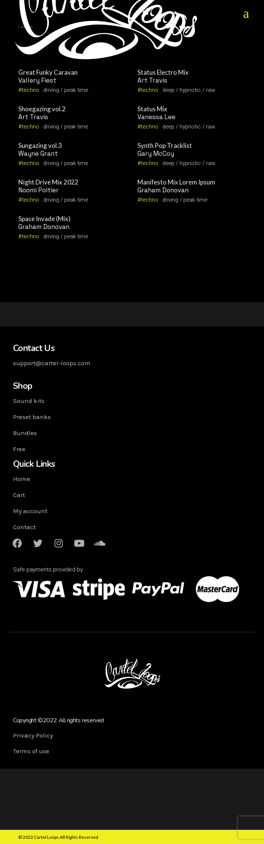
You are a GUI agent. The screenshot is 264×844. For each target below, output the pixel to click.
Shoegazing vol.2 (42, 109)
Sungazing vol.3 (40, 145)
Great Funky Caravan (48, 72)
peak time (76, 90)
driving (51, 90)
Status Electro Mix (163, 72)
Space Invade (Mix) (44, 219)
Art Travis (152, 80)
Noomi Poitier (38, 190)
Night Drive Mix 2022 (48, 182)
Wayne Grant (38, 153)
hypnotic (190, 90)
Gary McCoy (155, 153)
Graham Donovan (163, 190)
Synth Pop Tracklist (164, 145)
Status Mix (152, 109)
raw (210, 90)
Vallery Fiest (37, 80)
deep (168, 90)
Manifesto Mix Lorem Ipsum (176, 182)
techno (30, 90)
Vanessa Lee (156, 117)
